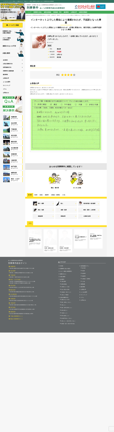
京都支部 (12, 315)
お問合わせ (6, 92)
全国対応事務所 (83, 12)
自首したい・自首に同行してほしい (68, 338)
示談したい (63, 322)
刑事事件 (46, 7)
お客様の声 (6, 78)
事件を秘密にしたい (65, 332)
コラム (5, 89)
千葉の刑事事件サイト (16, 333)
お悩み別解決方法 (7, 63)
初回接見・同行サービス (66, 309)
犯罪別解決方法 (7, 67)
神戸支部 (12, 324)
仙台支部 (12, 288)
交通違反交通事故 (55, 194)
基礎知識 (83, 301)
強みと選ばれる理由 (65, 306)
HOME (61, 283)
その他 (63, 194)
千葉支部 (12, 292)
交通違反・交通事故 (86, 295)
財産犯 (41, 194)
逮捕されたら (63, 291)
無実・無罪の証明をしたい (66, 324)
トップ (29, 12)
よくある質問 (6, 81)
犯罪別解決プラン (85, 283)
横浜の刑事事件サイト (16, 336)
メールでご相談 (13, 25)
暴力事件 (30, 194)
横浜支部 (12, 307)
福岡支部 (12, 329)
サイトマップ (6, 85)
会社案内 (5, 60)
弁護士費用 (13, 53)
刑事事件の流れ (37, 12)
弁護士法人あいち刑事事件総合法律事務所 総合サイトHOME (38, 15)
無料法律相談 (47, 12)
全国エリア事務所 (64, 312)
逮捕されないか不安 (13, 46)
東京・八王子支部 (15, 296)
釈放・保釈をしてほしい (66, 319)
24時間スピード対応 (65, 304)
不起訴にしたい (64, 330)
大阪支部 (12, 320)
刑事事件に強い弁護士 (65, 285)
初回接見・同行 (57, 12)
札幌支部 (12, 283)
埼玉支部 (12, 302)
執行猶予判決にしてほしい (66, 335)
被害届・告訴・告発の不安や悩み (68, 340)
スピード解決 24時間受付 (66, 288)
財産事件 (84, 290)
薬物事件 (47, 194)
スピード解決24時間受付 (13, 39)
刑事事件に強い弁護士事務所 (13, 32)
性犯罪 (35, 194)
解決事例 (5, 74)
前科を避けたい (64, 327)
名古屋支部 (13, 311)
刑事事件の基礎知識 (8, 71)
